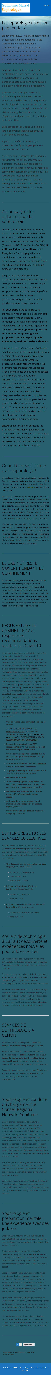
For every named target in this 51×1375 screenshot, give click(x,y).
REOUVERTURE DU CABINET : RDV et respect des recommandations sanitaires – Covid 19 (21, 635)
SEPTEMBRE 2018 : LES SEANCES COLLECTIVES (24, 835)
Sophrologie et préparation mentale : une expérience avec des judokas (25, 1220)
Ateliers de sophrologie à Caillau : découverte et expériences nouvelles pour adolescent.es (24, 943)
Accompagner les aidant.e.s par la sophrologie (18, 216)
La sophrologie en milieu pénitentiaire (25, 25)
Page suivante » (28, 1344)
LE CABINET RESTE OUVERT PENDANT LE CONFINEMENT (23, 568)
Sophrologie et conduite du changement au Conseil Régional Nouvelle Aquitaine (24, 1106)
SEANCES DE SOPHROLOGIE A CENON (18, 1030)
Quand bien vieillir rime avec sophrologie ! (24, 468)
